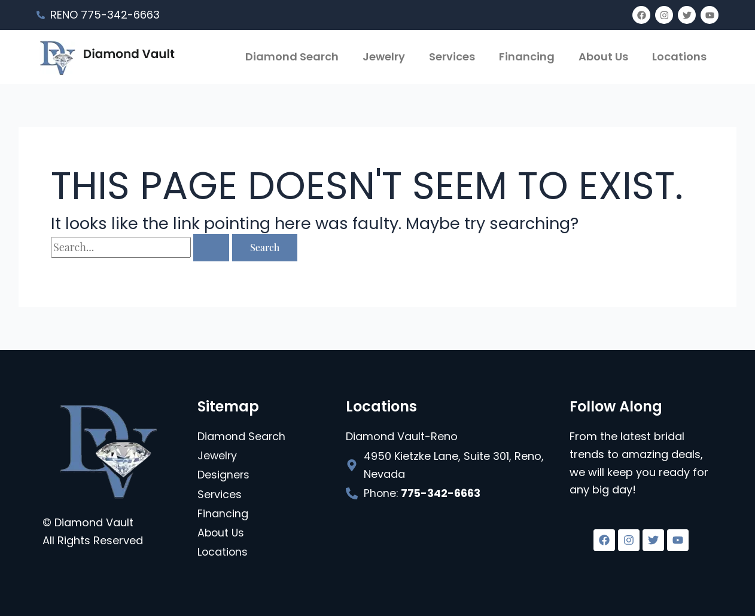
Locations (679, 56)
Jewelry (384, 56)
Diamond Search (292, 56)
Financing (527, 56)
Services (452, 56)
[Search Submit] (211, 247)
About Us (603, 56)
